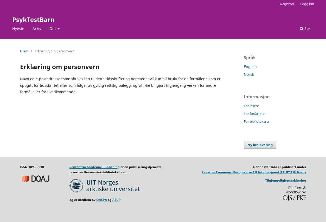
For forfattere (254, 113)
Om (53, 28)
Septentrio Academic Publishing (94, 167)
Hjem (24, 51)
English (250, 66)
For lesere (251, 105)
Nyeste (18, 28)
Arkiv (37, 28)
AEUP (116, 200)
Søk (305, 28)
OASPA (101, 200)
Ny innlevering (260, 145)
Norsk (249, 74)
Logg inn (307, 4)
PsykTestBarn (33, 19)
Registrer (287, 4)
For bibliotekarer (257, 121)
